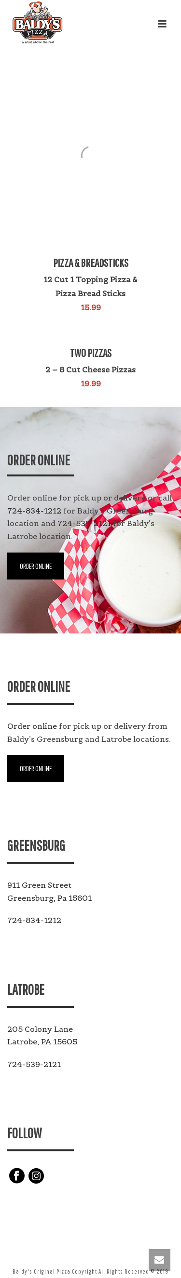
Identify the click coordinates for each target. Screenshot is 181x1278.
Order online (32, 726)
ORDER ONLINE (36, 566)
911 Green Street (39, 885)
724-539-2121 (84, 523)
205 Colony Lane (40, 1029)
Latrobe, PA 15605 (42, 1041)
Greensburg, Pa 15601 (49, 898)
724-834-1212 (34, 510)
